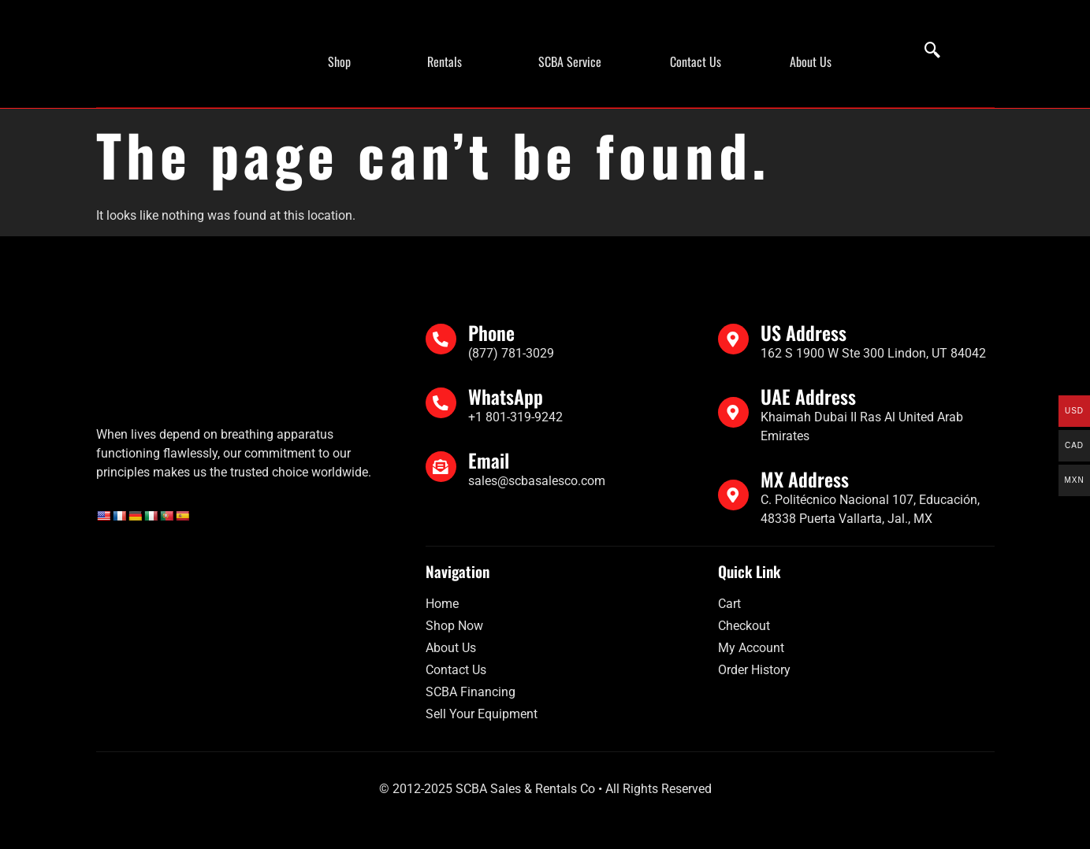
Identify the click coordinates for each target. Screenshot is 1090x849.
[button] (343, 61)
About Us (810, 61)
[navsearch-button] (924, 51)
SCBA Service (569, 61)
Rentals (444, 61)
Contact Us (695, 61)
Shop (339, 61)
